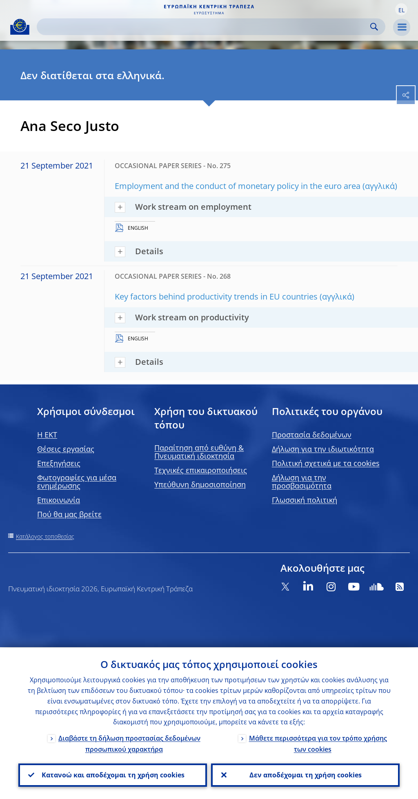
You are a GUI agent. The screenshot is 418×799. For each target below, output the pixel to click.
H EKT (47, 434)
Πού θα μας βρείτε (69, 514)
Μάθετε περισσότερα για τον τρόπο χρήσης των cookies (318, 744)
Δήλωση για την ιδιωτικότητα (323, 449)
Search (374, 27)
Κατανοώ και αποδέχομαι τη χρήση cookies (112, 774)
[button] (401, 9)
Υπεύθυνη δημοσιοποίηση (200, 484)
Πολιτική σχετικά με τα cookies (326, 463)
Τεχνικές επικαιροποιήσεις (200, 470)
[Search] (204, 27)
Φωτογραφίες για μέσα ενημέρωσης (76, 481)
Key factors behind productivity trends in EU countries (216, 296)
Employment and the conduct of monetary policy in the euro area (237, 185)
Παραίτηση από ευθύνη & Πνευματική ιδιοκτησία (199, 452)
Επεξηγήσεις (58, 463)
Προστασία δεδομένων (311, 434)
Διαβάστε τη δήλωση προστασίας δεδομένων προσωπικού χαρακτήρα (129, 744)
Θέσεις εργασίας (65, 449)
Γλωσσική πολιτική (304, 500)
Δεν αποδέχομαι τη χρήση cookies (305, 774)
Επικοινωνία (58, 500)
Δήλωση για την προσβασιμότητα (301, 481)
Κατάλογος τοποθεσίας (45, 536)
